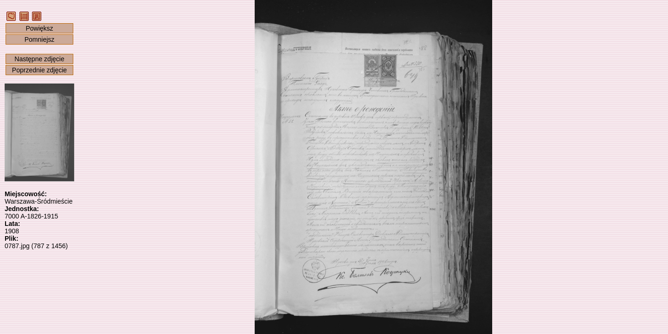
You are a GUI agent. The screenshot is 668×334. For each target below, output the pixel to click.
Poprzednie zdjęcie (39, 70)
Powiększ (39, 28)
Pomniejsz (40, 39)
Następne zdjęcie (39, 59)
